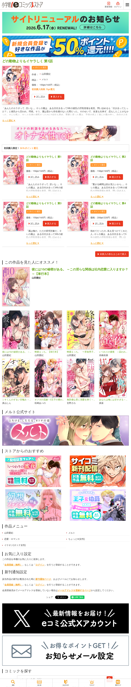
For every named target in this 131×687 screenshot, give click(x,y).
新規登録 (108, 5)
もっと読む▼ (9, 120)
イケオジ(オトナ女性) (15, 545)
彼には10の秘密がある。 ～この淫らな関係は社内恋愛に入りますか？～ (17, 352)
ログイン (118, 5)
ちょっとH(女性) (76, 539)
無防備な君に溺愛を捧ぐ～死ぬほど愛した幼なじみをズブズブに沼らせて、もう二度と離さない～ (81, 399)
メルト (45, 79)
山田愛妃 (46, 74)
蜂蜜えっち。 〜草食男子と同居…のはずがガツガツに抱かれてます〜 (81, 352)
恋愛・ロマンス (12, 539)
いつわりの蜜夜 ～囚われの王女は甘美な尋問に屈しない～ (114, 352)
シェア (49, 597)
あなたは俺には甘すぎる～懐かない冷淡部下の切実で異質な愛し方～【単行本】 (114, 399)
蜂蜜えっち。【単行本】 (47, 352)
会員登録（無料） (13, 564)
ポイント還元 (40, 67)
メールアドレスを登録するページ (74, 590)
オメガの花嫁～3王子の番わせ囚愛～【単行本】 (49, 399)
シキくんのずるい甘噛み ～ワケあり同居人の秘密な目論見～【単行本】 (17, 399)
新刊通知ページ (43, 579)
